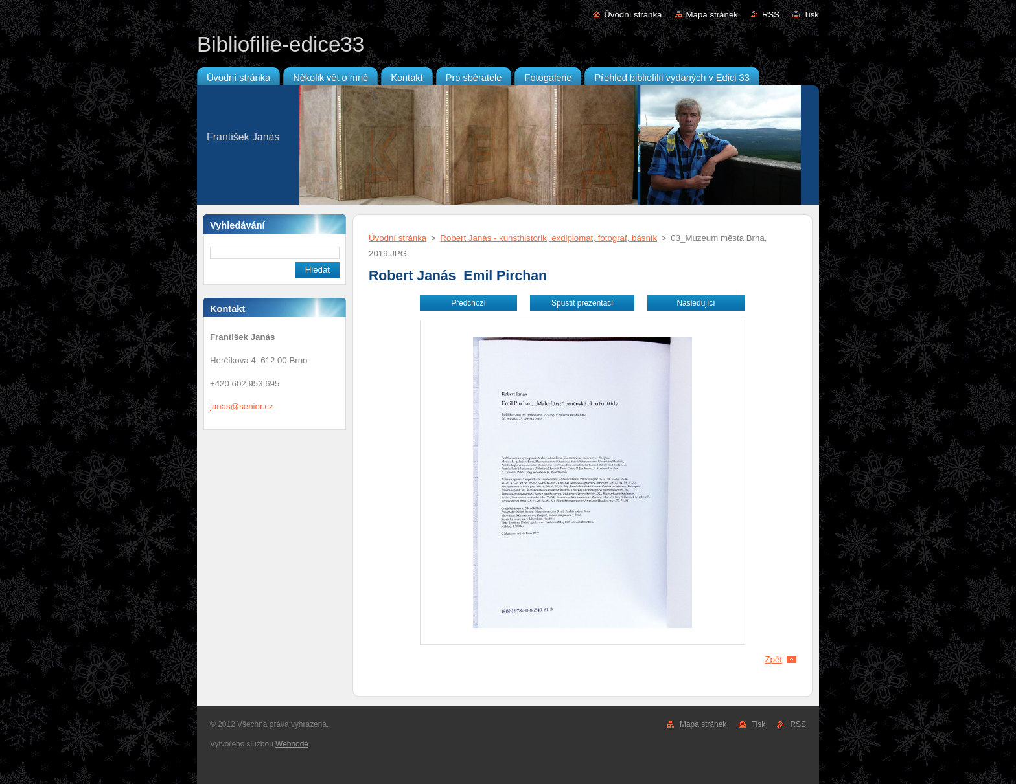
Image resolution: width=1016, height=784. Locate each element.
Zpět (773, 659)
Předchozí (468, 303)
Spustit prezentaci (582, 303)
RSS (770, 14)
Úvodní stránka (633, 14)
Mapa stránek (712, 14)
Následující (695, 303)
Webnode (291, 743)
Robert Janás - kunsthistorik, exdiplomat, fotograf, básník (548, 238)
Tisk (811, 14)
